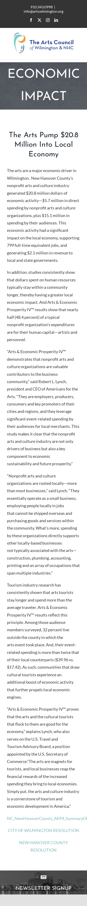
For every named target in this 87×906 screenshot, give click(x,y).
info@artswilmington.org (43, 11)
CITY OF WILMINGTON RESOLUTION (43, 830)
